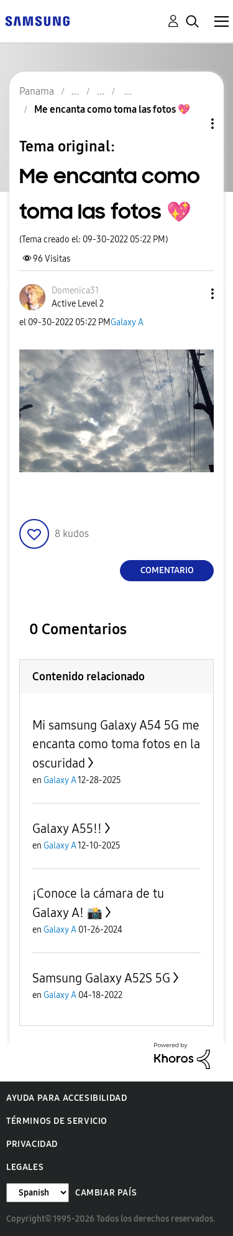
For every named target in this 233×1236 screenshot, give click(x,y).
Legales (24, 1167)
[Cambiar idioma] (37, 1192)
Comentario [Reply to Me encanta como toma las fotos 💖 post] (167, 570)
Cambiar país (106, 1192)
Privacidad (32, 1144)
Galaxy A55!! (67, 828)
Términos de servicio (56, 1121)
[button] (192, 293)
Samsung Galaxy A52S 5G (101, 978)
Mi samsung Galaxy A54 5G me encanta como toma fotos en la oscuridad (116, 744)
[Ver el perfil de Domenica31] (75, 290)
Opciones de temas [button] (191, 123)
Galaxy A (127, 322)
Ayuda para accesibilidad (66, 1098)
